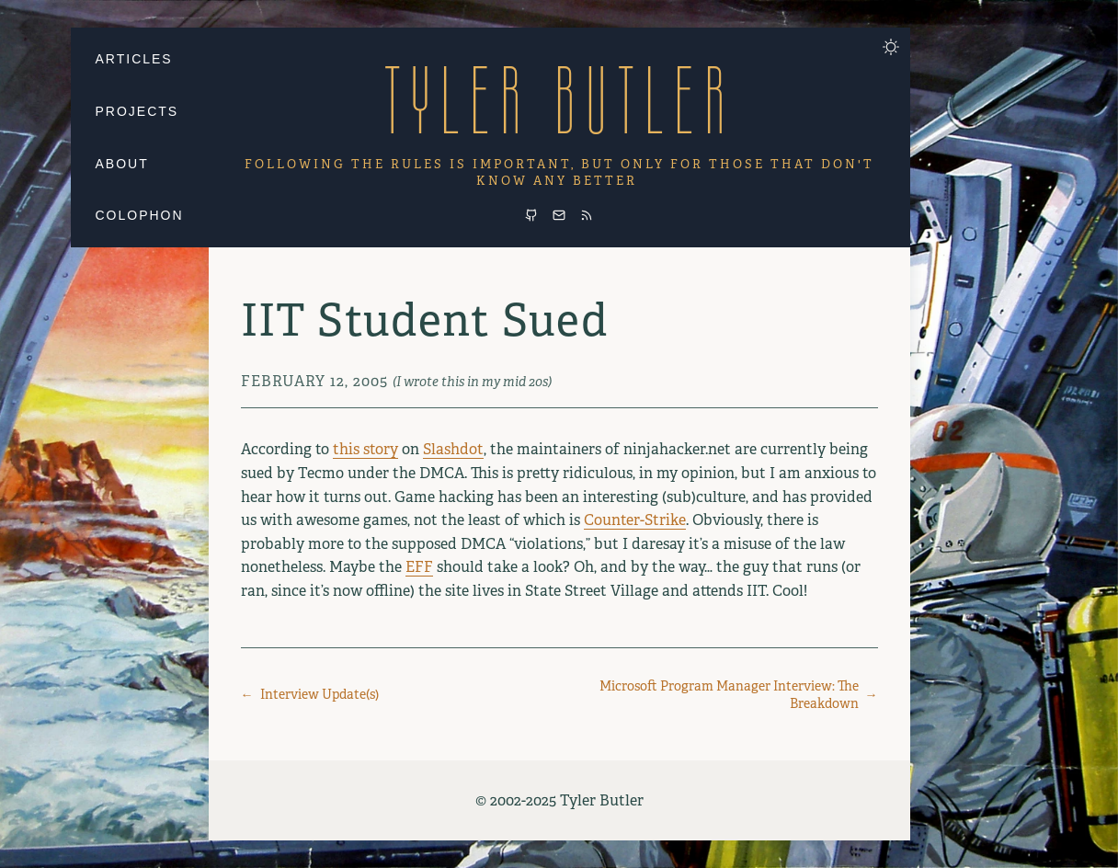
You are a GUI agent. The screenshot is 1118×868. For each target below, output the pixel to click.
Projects (137, 111)
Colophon (140, 215)
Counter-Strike (635, 520)
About (122, 163)
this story (365, 449)
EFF (419, 567)
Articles (134, 58)
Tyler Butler (559, 100)
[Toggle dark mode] (891, 47)
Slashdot (453, 449)
